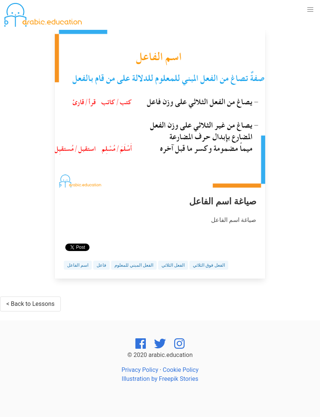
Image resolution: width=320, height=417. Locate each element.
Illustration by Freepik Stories (160, 378)
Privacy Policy (140, 369)
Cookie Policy (180, 369)
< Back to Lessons (30, 303)
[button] (310, 9)
